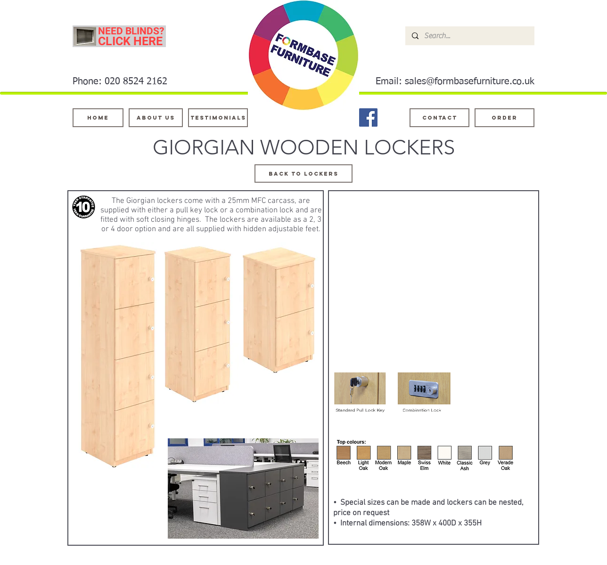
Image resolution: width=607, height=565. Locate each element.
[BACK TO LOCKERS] (303, 173)
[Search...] (469, 35)
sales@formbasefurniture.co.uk (469, 81)
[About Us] (156, 117)
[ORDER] (504, 117)
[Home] (98, 117)
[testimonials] (218, 117)
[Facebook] (368, 117)
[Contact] (439, 117)
